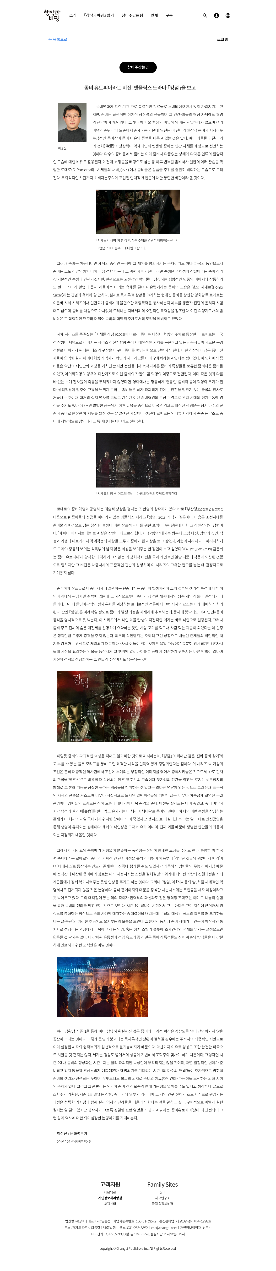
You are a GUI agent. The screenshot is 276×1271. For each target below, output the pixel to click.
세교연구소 (162, 1198)
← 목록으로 (57, 39)
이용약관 (110, 1192)
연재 (154, 15)
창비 (163, 1192)
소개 (72, 15)
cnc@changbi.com (164, 1228)
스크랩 (222, 39)
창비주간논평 (132, 15)
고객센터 (110, 1204)
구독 (169, 15)
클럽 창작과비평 (162, 1204)
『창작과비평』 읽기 (99, 15)
